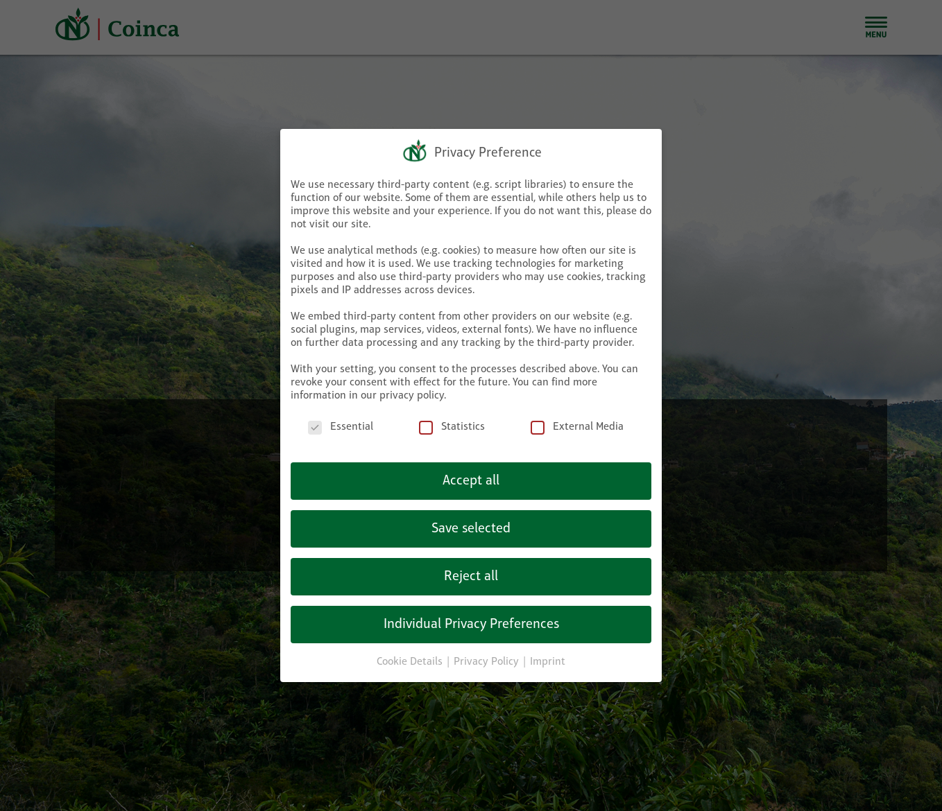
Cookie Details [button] (411, 662)
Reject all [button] (471, 577)
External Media (577, 427)
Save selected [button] (471, 529)
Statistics (452, 427)
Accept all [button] (471, 481)
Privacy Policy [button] (488, 662)
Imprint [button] (547, 662)
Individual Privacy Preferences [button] (471, 624)
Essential (340, 427)
